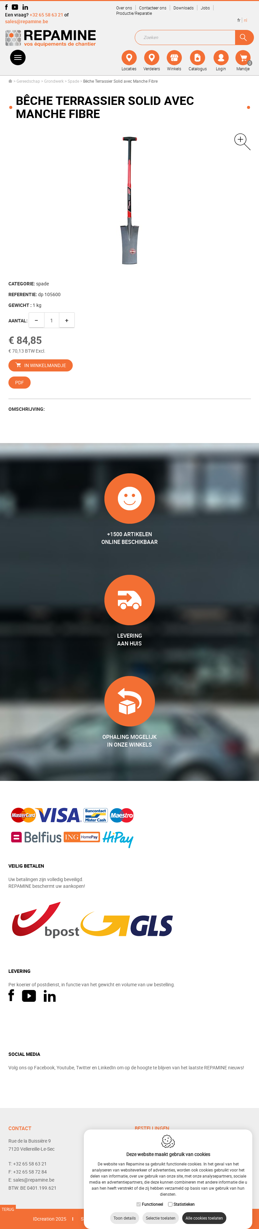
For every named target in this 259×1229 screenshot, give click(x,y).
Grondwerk (54, 81)
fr (238, 20)
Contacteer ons (152, 7)
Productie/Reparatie (134, 13)
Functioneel (152, 1197)
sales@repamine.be (26, 21)
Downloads (183, 7)
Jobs (205, 7)
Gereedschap (28, 81)
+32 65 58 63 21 (46, 14)
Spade (73, 81)
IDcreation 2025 (49, 1219)
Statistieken (184, 1197)
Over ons (124, 7)
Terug (8, 1209)
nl (245, 20)
